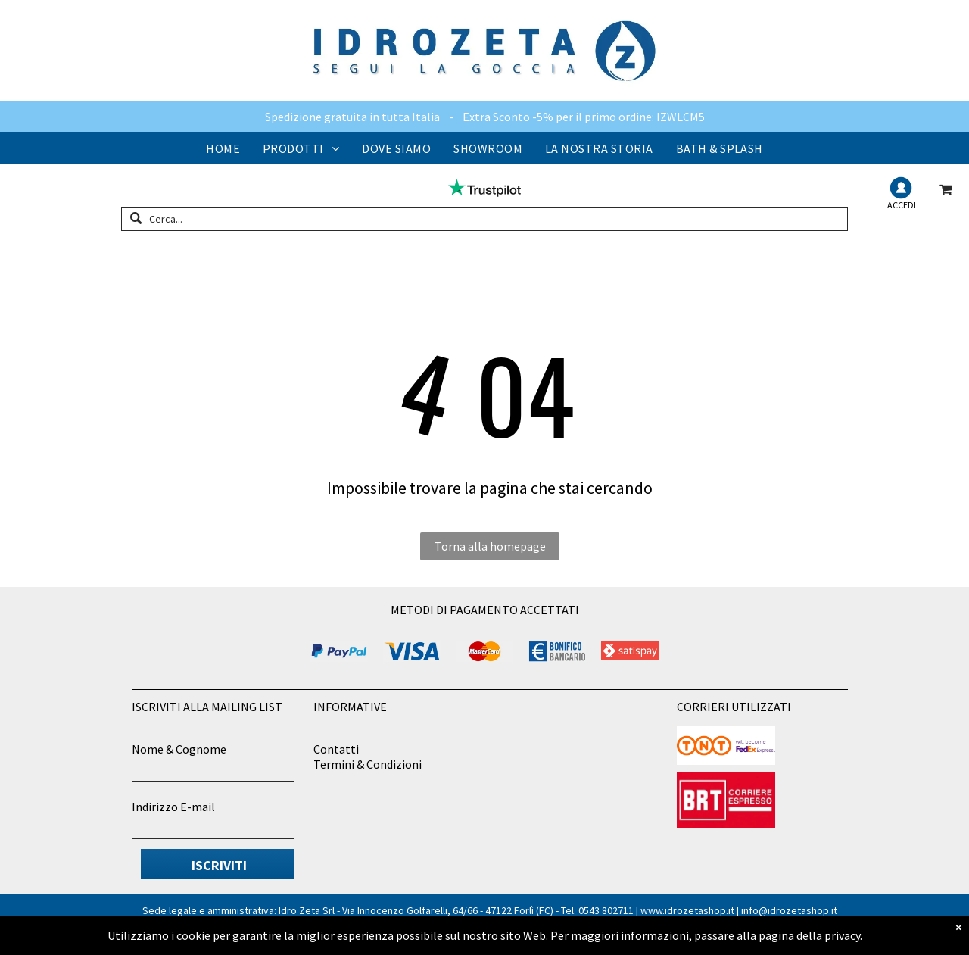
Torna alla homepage (490, 546)
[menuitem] (223, 148)
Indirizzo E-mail (173, 806)
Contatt (334, 749)
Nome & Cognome (179, 749)
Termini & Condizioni (367, 764)
